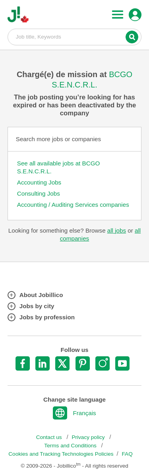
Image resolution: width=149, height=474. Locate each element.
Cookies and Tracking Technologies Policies (60, 454)
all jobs (116, 230)
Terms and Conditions (71, 446)
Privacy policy (89, 437)
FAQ (127, 454)
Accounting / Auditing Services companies (73, 204)
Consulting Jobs (38, 193)
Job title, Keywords (75, 37)
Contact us (50, 437)
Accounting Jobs (39, 182)
